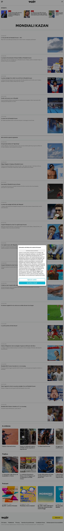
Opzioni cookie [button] (32, 279)
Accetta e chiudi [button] (32, 283)
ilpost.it (38, 270)
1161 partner (33, 269)
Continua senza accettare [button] (32, 250)
